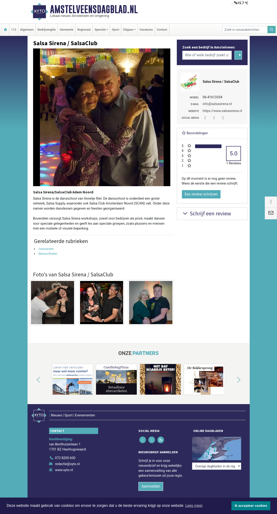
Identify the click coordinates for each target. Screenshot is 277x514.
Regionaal (83, 29)
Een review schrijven (201, 194)
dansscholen (47, 254)
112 (13, 29)
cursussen (46, 249)
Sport (115, 29)
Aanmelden (150, 486)
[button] (33, 380)
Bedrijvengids (46, 29)
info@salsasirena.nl (217, 104)
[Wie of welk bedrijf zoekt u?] (207, 55)
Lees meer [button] (194, 506)
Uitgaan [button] (128, 29)
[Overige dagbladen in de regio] (216, 466)
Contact (162, 29)
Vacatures (146, 29)
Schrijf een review (206, 213)
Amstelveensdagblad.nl (94, 9)
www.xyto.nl (64, 470)
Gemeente (66, 29)
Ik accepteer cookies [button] (251, 506)
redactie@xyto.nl (67, 464)
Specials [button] (100, 29)
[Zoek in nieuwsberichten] (245, 29)
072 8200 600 (65, 458)
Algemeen (27, 29)
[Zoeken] (272, 29)
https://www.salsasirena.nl (222, 111)
